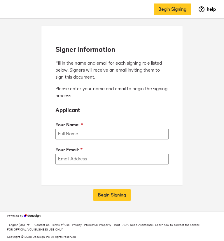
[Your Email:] (112, 159)
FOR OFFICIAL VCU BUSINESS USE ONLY (35, 230)
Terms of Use (61, 225)
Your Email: (67, 150)
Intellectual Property (97, 225)
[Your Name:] (112, 134)
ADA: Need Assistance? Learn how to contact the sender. (161, 225)
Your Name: (67, 124)
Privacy (77, 225)
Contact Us (42, 225)
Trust (116, 225)
